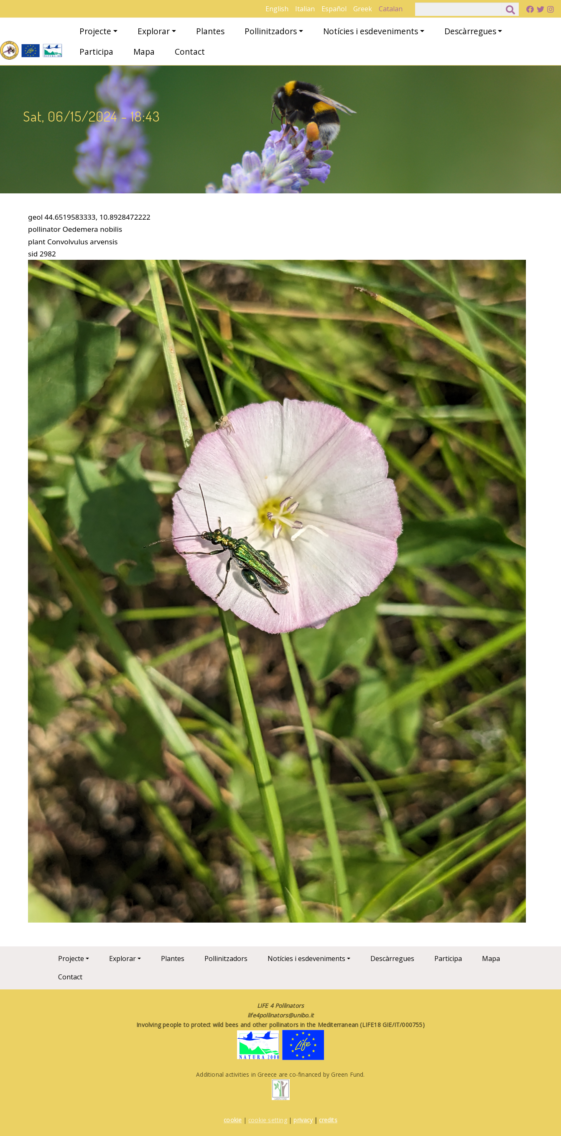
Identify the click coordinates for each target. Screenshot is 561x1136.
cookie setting (267, 1120)
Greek (362, 8)
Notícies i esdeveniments (370, 31)
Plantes (210, 31)
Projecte (95, 31)
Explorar (154, 31)
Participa (96, 51)
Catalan (391, 8)
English (276, 8)
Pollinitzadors (271, 31)
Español (334, 8)
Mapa (144, 51)
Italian (305, 8)
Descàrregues (470, 31)
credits (328, 1120)
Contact (190, 51)
